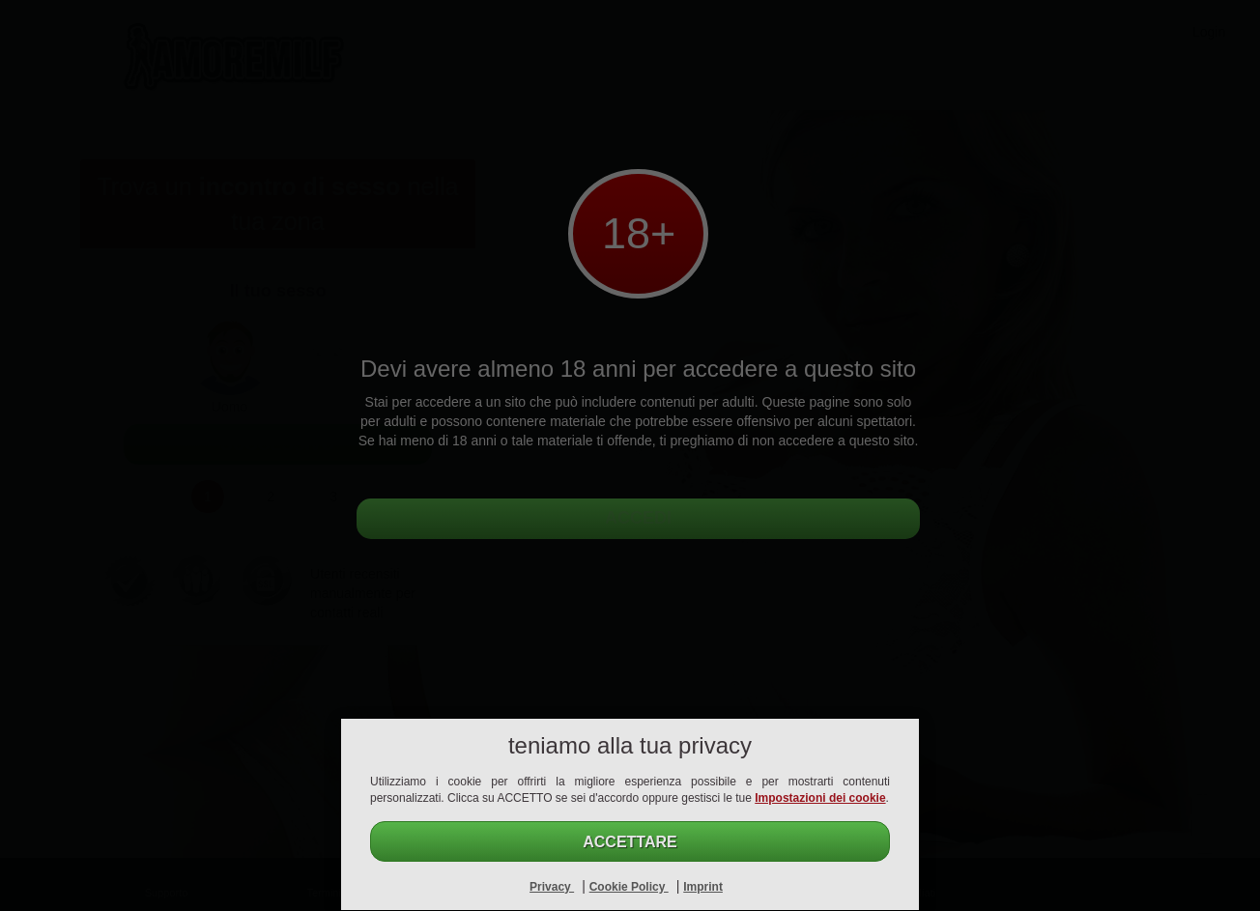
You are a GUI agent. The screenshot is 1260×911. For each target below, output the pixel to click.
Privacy (552, 887)
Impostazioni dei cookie (820, 798)
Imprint (703, 887)
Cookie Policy (629, 887)
